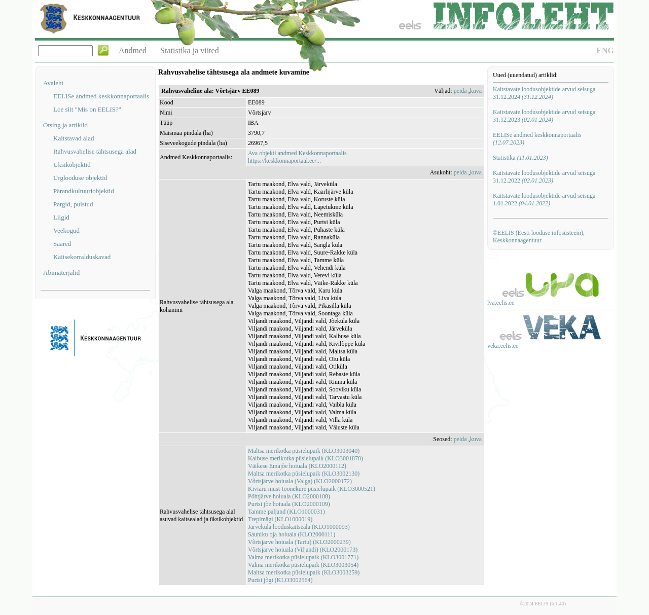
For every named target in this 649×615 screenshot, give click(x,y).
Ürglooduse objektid (80, 178)
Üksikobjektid (72, 164)
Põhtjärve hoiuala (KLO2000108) (289, 496)
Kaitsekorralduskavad (82, 257)
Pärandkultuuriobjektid (83, 191)
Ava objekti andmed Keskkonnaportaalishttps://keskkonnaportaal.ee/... (297, 157)
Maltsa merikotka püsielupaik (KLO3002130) (303, 473)
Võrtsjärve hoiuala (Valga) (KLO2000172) (300, 481)
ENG (605, 50)
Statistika (520, 157)
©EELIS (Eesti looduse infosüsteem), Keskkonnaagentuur (539, 236)
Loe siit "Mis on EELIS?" (87, 109)
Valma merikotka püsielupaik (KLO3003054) (303, 564)
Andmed (133, 50)
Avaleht (53, 83)
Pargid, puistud (73, 204)
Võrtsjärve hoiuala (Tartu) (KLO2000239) (299, 542)
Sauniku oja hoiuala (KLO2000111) (291, 534)
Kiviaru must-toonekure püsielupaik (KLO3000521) (311, 488)
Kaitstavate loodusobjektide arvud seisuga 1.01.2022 (544, 199)
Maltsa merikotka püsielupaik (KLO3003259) (303, 572)
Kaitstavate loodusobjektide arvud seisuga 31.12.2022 (544, 176)
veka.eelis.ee (502, 345)
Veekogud (66, 230)
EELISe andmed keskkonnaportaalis (101, 96)
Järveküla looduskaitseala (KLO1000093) (299, 526)
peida (460, 90)
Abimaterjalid (61, 272)
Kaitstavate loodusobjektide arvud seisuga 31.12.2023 (544, 115)
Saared (62, 243)
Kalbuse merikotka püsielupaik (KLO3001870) (305, 458)
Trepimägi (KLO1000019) (280, 519)
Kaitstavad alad (73, 138)
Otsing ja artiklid (65, 125)
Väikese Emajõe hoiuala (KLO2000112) (297, 465)
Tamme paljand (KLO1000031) (286, 511)
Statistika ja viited (189, 50)
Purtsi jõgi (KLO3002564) (280, 580)
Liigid (61, 217)
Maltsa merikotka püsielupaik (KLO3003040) (303, 450)
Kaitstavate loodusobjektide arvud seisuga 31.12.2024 (544, 93)
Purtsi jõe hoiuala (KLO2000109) (289, 504)
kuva (476, 90)
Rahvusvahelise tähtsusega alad (94, 151)
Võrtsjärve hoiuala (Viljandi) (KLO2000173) (302, 549)
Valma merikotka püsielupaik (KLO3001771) (303, 557)
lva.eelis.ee (500, 302)
